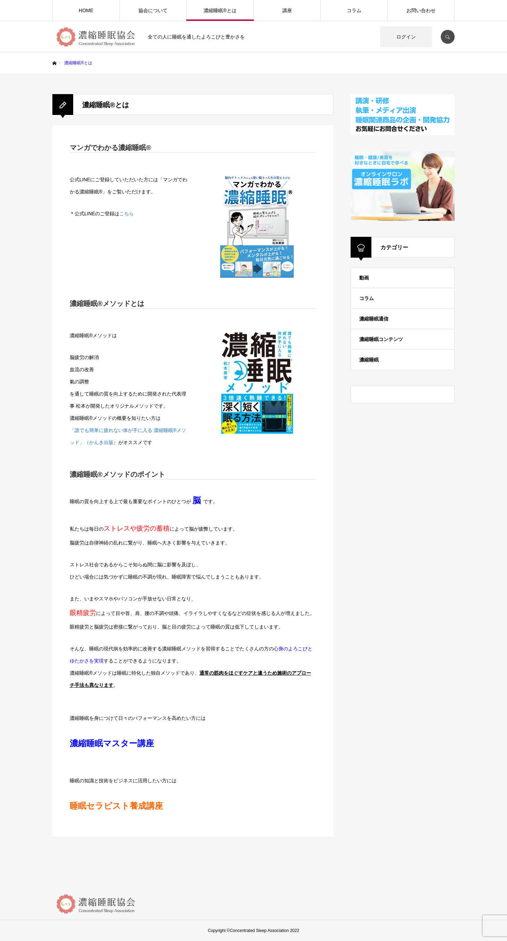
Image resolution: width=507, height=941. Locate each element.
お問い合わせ (421, 10)
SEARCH (448, 37)
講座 (287, 10)
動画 (364, 278)
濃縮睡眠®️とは (220, 10)
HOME (86, 10)
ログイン (406, 37)
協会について (152, 10)
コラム (354, 10)
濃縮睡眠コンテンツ (381, 339)
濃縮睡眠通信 (373, 319)
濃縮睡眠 (369, 360)
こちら (126, 213)
